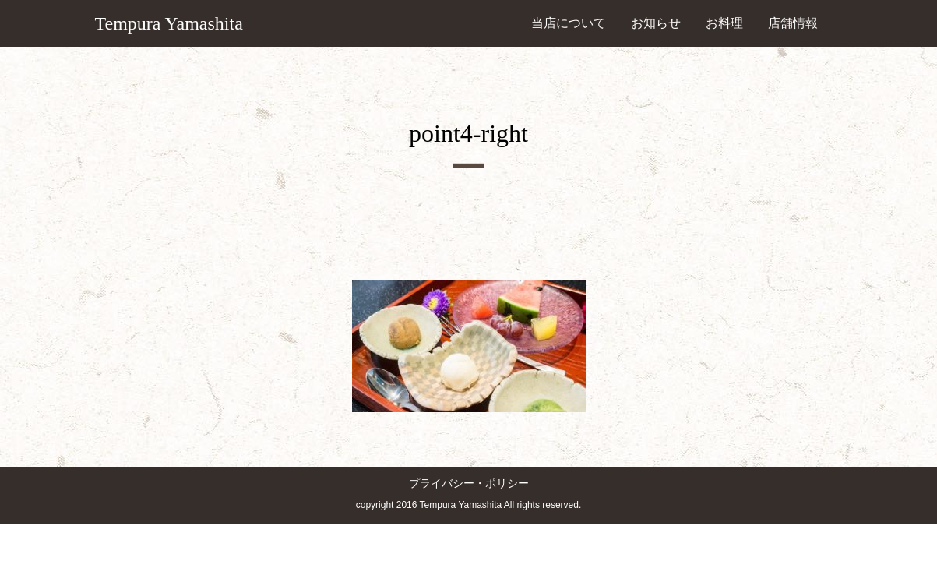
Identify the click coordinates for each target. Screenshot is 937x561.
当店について (568, 23)
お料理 (724, 23)
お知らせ (656, 23)
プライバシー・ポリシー (469, 483)
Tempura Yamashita (169, 23)
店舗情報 (793, 23)
